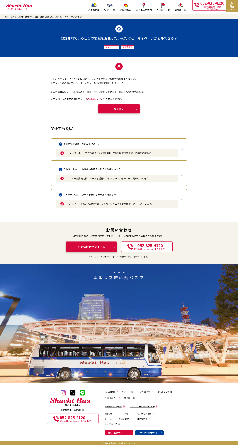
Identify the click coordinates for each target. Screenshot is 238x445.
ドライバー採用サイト (150, 432)
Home (7, 17)
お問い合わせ (143, 418)
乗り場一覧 (131, 397)
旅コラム (110, 418)
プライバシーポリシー (115, 423)
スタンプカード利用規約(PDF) (144, 406)
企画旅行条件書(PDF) (115, 406)
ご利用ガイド (94, 99)
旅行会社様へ (126, 418)
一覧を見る (125, 109)
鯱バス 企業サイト (120, 432)
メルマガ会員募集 (145, 413)
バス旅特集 (111, 391)
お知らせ (110, 413)
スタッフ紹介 (126, 413)
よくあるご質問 (17, 17)
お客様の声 (146, 391)
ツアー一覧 (129, 391)
